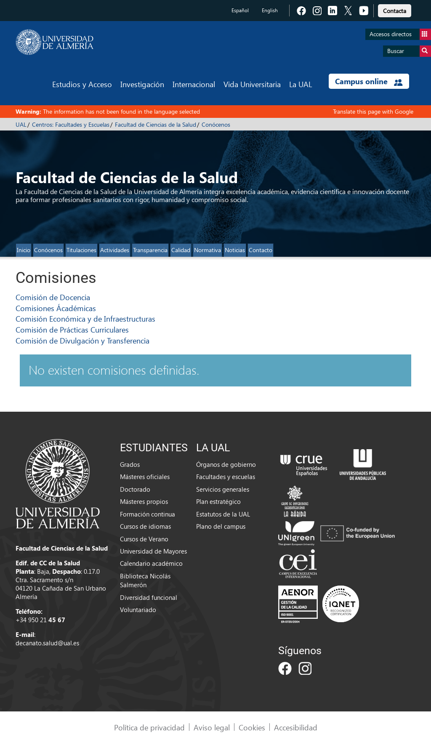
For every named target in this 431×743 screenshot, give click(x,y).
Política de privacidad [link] (149, 727)
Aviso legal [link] (212, 727)
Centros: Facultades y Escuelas (70, 124)
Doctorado (135, 489)
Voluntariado (138, 609)
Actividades (114, 250)
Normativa (207, 250)
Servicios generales (222, 489)
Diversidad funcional (148, 597)
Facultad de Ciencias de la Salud (155, 124)
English (270, 10)
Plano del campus (220, 526)
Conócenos (216, 124)
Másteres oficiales (145, 476)
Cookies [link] (252, 727)
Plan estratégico (218, 501)
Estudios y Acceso (82, 84)
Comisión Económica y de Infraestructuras (85, 318)
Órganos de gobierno (226, 464)
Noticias (235, 250)
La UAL (300, 84)
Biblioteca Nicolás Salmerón (145, 580)
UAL (21, 124)
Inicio (23, 250)
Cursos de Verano (144, 539)
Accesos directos (400, 34)
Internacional (194, 84)
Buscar (409, 51)
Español (240, 10)
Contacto (260, 250)
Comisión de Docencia (53, 297)
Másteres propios (144, 501)
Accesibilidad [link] (295, 727)
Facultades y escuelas (225, 476)
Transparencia (150, 250)
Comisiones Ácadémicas (56, 308)
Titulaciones (81, 250)
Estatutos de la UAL (223, 514)
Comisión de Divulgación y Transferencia (82, 340)
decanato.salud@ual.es (47, 643)
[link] (394, 9)
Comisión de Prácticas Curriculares (72, 329)
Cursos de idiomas (145, 526)
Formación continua (147, 514)
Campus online (369, 81)
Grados (130, 464)
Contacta (394, 11)
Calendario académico (151, 563)
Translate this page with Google (373, 111)
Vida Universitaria (252, 84)
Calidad (180, 250)
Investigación (142, 84)
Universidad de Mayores (153, 551)
